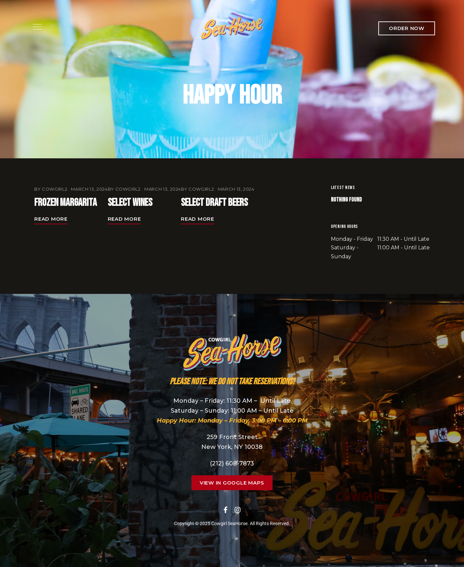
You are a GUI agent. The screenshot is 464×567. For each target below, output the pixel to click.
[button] (406, 28)
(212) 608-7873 (232, 463)
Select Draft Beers (214, 202)
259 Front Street (232, 437)
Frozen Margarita (65, 202)
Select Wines (130, 202)
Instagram (238, 510)
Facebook (225, 510)
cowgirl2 (54, 189)
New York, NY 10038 (232, 447)
